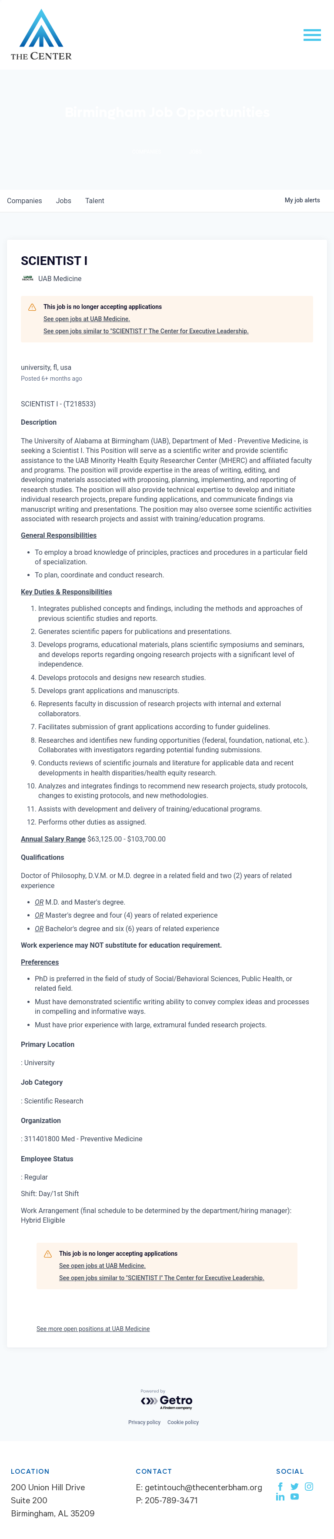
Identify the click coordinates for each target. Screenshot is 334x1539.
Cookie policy (183, 1422)
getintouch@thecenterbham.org (203, 1489)
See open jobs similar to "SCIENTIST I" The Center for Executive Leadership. (146, 331)
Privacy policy (144, 1422)
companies (24, 201)
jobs (63, 201)
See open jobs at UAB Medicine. (86, 318)
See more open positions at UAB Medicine (93, 1328)
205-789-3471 (171, 1502)
